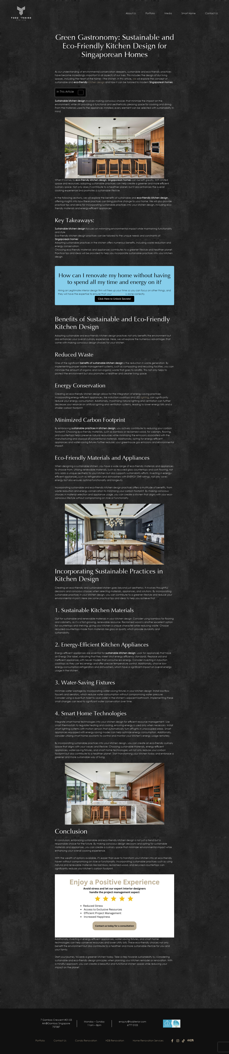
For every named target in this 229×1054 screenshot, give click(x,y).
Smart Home (188, 13)
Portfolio (150, 13)
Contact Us (211, 13)
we (134, 79)
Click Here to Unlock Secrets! (114, 298)
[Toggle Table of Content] (79, 92)
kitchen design (96, 82)
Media (168, 13)
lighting (145, 397)
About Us (131, 13)
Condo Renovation (86, 1041)
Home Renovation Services (150, 1041)
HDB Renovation (116, 1041)
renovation (118, 294)
